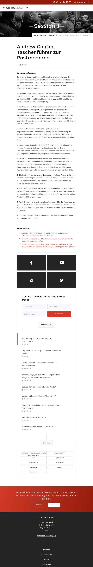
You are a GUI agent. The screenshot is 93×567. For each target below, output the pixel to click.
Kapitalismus (60, 457)
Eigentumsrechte (59, 453)
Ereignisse (46, 559)
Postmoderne (52, 35)
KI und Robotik (33, 462)
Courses (43, 35)
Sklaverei (60, 467)
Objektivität (60, 462)
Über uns (38, 505)
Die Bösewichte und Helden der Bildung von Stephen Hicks (33, 453)
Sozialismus (33, 472)
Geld (33, 457)
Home (36, 35)
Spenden (54, 505)
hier (55, 216)
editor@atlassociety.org (46, 536)
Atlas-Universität (46, 554)
